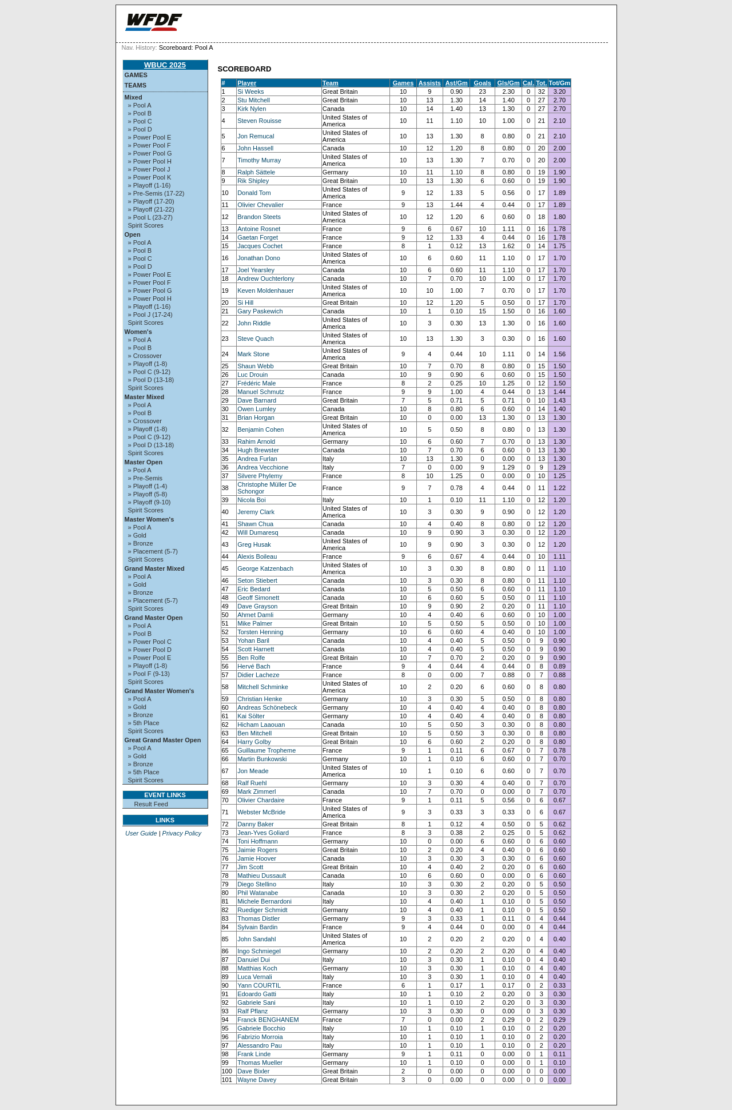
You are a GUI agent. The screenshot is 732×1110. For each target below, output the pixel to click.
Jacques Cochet (260, 245)
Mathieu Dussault (261, 875)
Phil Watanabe (257, 892)
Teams (136, 85)
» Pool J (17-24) (150, 314)
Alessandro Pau (259, 1045)
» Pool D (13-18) (151, 379)
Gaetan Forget (257, 237)
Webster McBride (261, 812)
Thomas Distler (258, 918)
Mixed (133, 97)
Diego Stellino (256, 884)
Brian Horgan (255, 417)
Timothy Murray (259, 160)
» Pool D (140, 129)
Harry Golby (254, 741)
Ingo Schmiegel (259, 951)
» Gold (137, 535)
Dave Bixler (253, 1071)
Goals (482, 82)
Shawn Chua (255, 523)
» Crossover (145, 355)
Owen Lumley (256, 408)
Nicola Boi (251, 499)
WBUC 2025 (165, 65)
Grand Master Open (154, 617)
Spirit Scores (146, 225)
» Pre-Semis (145, 478)
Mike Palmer (254, 623)
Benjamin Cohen (260, 429)
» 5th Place (144, 722)
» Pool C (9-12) (149, 371)
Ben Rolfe (251, 657)
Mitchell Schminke (262, 686)
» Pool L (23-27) (150, 217)
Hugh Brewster (258, 450)
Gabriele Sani (256, 1002)
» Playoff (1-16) (149, 185)
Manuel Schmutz (260, 391)
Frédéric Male (256, 383)
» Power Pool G (150, 153)
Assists (430, 82)
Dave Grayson (257, 606)
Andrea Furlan (257, 458)
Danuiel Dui (253, 959)
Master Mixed (145, 396)
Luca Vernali (254, 976)
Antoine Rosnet (258, 228)
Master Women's (149, 519)
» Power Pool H (150, 161)
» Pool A (140, 105)
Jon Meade (252, 770)
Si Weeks (250, 91)
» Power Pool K (150, 177)
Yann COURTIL (259, 985)
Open (133, 234)
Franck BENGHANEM (268, 1019)
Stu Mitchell (253, 100)
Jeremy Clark (255, 511)
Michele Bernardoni (264, 901)
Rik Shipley (253, 180)
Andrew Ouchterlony (266, 278)
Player (246, 82)
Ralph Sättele (256, 172)
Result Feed (151, 804)
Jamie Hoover (256, 858)
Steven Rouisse (259, 120)
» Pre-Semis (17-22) (156, 193)
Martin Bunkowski (262, 758)
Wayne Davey (256, 1079)
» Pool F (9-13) (149, 673)
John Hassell (255, 148)
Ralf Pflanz (252, 1011)
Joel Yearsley (255, 269)
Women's (138, 331)
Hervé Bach (253, 666)
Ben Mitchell (254, 733)
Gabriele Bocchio (261, 1028)
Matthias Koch (257, 968)
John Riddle (253, 323)
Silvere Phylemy (260, 475)
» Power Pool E (150, 137)
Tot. (541, 82)
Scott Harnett (255, 649)
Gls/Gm (509, 82)
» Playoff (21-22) (151, 209)
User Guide (141, 833)
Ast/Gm (456, 82)
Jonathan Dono (258, 257)
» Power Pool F (149, 145)
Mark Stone (253, 354)
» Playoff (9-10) (149, 502)
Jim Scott (250, 867)
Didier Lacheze (258, 674)
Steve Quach (255, 338)
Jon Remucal (255, 136)
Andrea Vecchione (262, 467)
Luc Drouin (252, 374)
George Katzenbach (265, 568)
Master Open (144, 462)
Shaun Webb (255, 366)
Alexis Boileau (257, 556)
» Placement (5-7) (153, 551)
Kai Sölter (251, 716)
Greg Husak (254, 544)
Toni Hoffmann (257, 841)
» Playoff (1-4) (148, 486)
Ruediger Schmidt (262, 909)
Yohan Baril (253, 640)
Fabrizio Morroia (260, 1036)
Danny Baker (255, 824)
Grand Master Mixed (155, 568)
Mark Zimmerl (256, 791)
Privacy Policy (181, 833)
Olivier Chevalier (260, 204)
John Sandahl (256, 939)
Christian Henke (259, 698)
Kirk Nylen (251, 108)
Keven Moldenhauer (265, 290)
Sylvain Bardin (257, 927)
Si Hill (245, 302)
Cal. (528, 82)
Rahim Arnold (256, 441)
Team (331, 82)
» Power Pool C (150, 641)
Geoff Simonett (258, 597)
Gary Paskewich (260, 311)
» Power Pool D (150, 649)
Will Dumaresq (258, 532)
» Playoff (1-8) (148, 363)
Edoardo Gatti (256, 993)
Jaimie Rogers (257, 849)
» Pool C (140, 121)
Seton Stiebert (257, 580)
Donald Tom (254, 192)
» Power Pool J (149, 169)
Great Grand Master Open (163, 740)
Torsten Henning (260, 631)
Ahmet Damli (255, 614)
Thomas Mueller (260, 1062)
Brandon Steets (259, 216)
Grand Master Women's (159, 690)
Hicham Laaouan (261, 724)
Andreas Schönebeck (267, 707)
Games (136, 74)
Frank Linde (253, 1054)
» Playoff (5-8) (148, 494)
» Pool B (140, 113)
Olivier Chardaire (261, 800)
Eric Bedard (253, 589)
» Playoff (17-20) (151, 201)
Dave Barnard (256, 400)
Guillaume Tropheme (266, 750)
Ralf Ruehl (251, 782)
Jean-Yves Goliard (263, 832)
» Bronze (140, 543)
